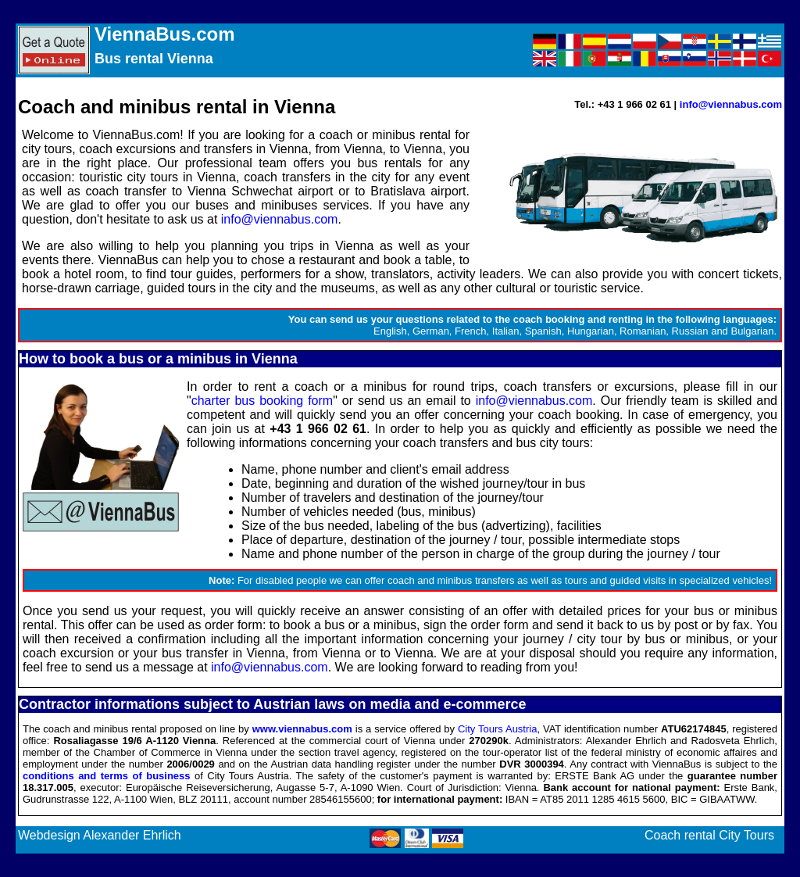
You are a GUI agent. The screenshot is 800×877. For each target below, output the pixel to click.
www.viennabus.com (302, 729)
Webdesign (49, 835)
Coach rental (680, 835)
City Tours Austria (497, 729)
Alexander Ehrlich (131, 835)
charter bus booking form (262, 400)
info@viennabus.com (731, 104)
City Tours (746, 835)
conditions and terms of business (107, 776)
